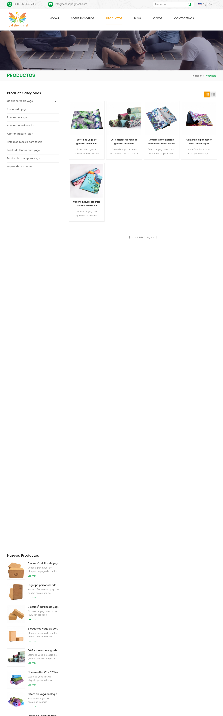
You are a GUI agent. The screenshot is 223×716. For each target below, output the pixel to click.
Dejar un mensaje (204, 712)
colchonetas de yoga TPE (93, 588)
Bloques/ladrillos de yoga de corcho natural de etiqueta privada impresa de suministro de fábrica (43, 231)
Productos (114, 18)
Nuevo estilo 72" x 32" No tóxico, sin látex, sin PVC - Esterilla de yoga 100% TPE (43, 296)
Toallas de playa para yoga (23, 158)
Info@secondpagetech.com (71, 4)
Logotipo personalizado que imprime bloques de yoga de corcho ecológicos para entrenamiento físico (43, 209)
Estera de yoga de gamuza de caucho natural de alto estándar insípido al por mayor (87, 142)
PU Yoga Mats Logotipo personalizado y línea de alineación (41, 609)
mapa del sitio (101, 708)
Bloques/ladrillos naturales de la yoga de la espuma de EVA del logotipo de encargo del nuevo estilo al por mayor (43, 383)
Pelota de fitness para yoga (23, 150)
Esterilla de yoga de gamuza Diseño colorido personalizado (41, 587)
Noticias (165, 702)
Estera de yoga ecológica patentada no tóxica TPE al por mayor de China (43, 318)
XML (129, 708)
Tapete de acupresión (20, 167)
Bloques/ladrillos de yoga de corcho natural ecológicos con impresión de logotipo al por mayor (43, 187)
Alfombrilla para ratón (20, 134)
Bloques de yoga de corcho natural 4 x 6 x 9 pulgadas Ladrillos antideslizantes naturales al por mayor (43, 253)
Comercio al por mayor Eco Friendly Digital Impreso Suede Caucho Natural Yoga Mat (199, 142)
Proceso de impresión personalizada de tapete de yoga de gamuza (41, 598)
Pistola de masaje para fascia (24, 142)
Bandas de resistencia (20, 126)
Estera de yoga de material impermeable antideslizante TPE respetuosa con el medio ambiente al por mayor (43, 362)
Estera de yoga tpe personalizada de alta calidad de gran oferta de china (43, 340)
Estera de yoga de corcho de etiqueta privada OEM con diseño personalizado (43, 405)
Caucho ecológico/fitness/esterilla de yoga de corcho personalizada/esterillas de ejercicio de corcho (43, 427)
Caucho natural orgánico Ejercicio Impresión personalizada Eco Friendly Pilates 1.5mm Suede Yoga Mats (86, 204)
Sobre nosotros (82, 18)
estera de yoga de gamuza (94, 594)
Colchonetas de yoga (20, 101)
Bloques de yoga (17, 109)
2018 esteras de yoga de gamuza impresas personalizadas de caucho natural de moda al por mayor (43, 274)
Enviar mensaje (65, 558)
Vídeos (157, 18)
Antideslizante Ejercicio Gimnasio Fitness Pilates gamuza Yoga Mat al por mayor (161, 142)
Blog (137, 18)
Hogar (54, 18)
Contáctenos (184, 18)
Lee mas (32, 200)
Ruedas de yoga (17, 117)
